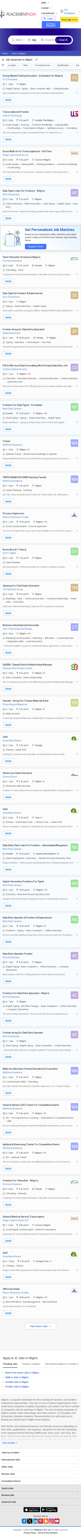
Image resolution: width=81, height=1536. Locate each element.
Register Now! (35, 246)
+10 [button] (28, 373)
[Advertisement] (40, 1339)
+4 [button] (43, 672)
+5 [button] (43, 709)
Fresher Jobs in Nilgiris (17, 1386)
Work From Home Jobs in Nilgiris (22, 1372)
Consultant (49, 13)
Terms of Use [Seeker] (47, 1533)
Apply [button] (8, 99)
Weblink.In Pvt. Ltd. (42, 1530)
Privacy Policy (30, 1533)
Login (48, 18)
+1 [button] (41, 817)
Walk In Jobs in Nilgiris (16, 1377)
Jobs (45, 2)
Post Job (69, 19)
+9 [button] (28, 449)
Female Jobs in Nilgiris (17, 1382)
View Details (8, 1443)
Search (63, 40)
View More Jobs (39, 1326)
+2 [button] (43, 781)
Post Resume (50, 24)
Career (46, 7)
